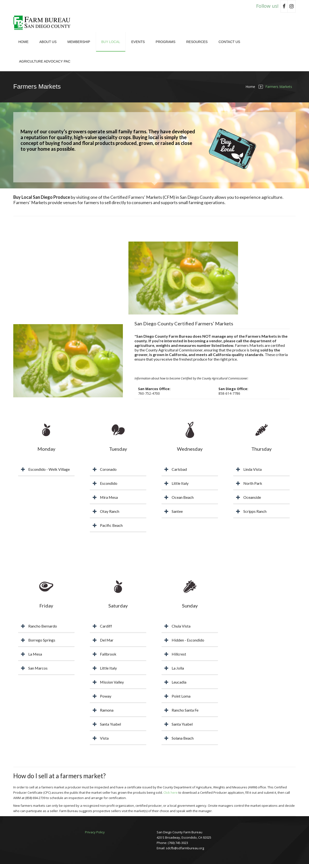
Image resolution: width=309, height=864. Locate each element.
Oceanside (252, 497)
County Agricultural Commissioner (174, 350)
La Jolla (178, 668)
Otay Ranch (109, 511)
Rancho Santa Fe (185, 710)
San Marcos (38, 668)
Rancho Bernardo (42, 626)
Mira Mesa (109, 497)
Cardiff (106, 626)
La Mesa (35, 654)
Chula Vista (181, 626)
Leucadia (179, 682)
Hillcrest (179, 654)
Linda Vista (252, 469)
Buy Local (110, 42)
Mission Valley (112, 682)
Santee (177, 511)
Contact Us (229, 42)
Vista (104, 738)
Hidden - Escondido (188, 640)
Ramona (106, 710)
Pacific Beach (111, 525)
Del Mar (107, 640)
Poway (105, 696)
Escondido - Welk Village (49, 469)
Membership (78, 42)
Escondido (108, 483)
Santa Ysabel (110, 724)
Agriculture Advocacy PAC (44, 61)
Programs (166, 42)
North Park (252, 483)
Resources (197, 42)
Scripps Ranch (255, 511)
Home (23, 42)
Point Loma (181, 696)
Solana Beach (183, 738)
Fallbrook (108, 654)
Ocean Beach (183, 497)
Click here (170, 792)
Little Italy (180, 483)
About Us (47, 42)
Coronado (108, 469)
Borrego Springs (41, 640)
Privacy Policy (95, 832)
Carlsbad (179, 469)
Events (138, 42)
